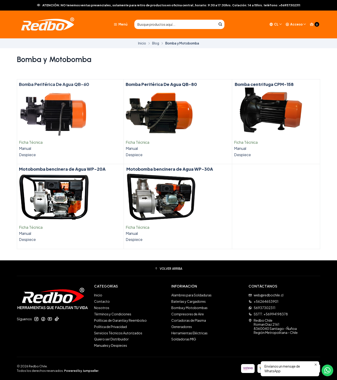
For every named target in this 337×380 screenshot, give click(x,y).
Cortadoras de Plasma (188, 320)
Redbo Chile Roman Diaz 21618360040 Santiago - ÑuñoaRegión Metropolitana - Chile (273, 326)
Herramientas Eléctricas (189, 333)
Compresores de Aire (187, 314)
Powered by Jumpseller (81, 371)
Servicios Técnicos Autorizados (118, 333)
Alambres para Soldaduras (191, 295)
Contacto (102, 301)
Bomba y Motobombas (189, 308)
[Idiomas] (275, 24)
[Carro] (314, 24)
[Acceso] (296, 24)
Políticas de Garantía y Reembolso (120, 320)
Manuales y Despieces (110, 345)
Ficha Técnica (31, 142)
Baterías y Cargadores (188, 301)
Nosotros (101, 308)
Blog (155, 43)
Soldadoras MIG (183, 339)
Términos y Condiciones (112, 314)
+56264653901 (263, 301)
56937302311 (262, 308)
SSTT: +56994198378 (268, 314)
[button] (168, 269)
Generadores (181, 327)
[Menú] (120, 24)
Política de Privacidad (110, 327)
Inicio (142, 43)
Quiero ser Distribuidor (111, 339)
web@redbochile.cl (266, 295)
